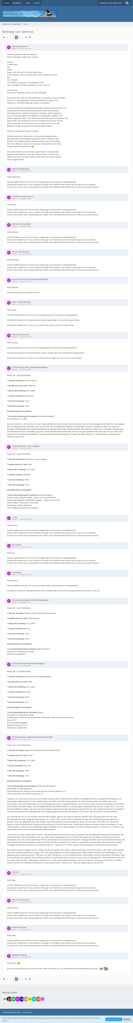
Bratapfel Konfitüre (19, 955)
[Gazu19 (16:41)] (13, 999)
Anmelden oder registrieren (110, 3)
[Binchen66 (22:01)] (34, 999)
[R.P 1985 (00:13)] (42, 999)
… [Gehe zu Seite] (10, 37)
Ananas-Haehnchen (20, 46)
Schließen (127, 1019)
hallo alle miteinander (20, 169)
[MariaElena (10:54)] (5, 999)
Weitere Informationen (113, 1019)
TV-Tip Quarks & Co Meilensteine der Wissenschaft (32, 737)
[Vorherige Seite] (4, 37)
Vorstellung (16, 572)
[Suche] (127, 3)
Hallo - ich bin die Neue (21, 302)
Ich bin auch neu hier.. (21, 251)
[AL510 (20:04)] (26, 999)
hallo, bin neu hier (19, 927)
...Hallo (14, 517)
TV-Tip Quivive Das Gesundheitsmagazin (28, 663)
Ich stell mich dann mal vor (23, 196)
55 (26, 37)
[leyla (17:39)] (21, 999)
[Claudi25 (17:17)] (17, 999)
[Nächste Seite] (29, 37)
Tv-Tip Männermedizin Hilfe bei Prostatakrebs (30, 600)
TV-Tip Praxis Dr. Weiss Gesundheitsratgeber (30, 367)
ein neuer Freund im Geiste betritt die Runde (30, 279)
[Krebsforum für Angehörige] (66, 13)
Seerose (14, 49)
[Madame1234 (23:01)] (38, 999)
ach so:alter (16, 545)
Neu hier (15, 872)
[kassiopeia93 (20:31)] (30, 999)
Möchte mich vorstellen (21, 224)
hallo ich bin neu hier (20, 899)
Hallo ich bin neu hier (20, 334)
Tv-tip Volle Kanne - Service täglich (25, 446)
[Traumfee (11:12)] (9, 999)
